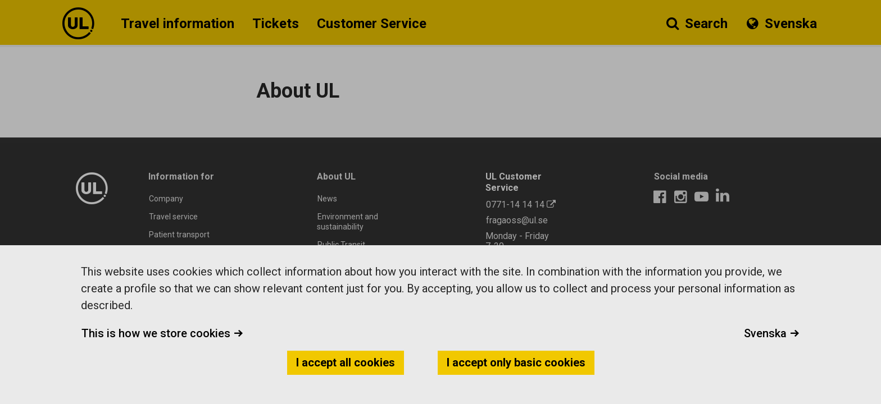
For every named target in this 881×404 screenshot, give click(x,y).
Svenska (772, 333)
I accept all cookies (345, 362)
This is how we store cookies (162, 333)
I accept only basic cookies (516, 362)
